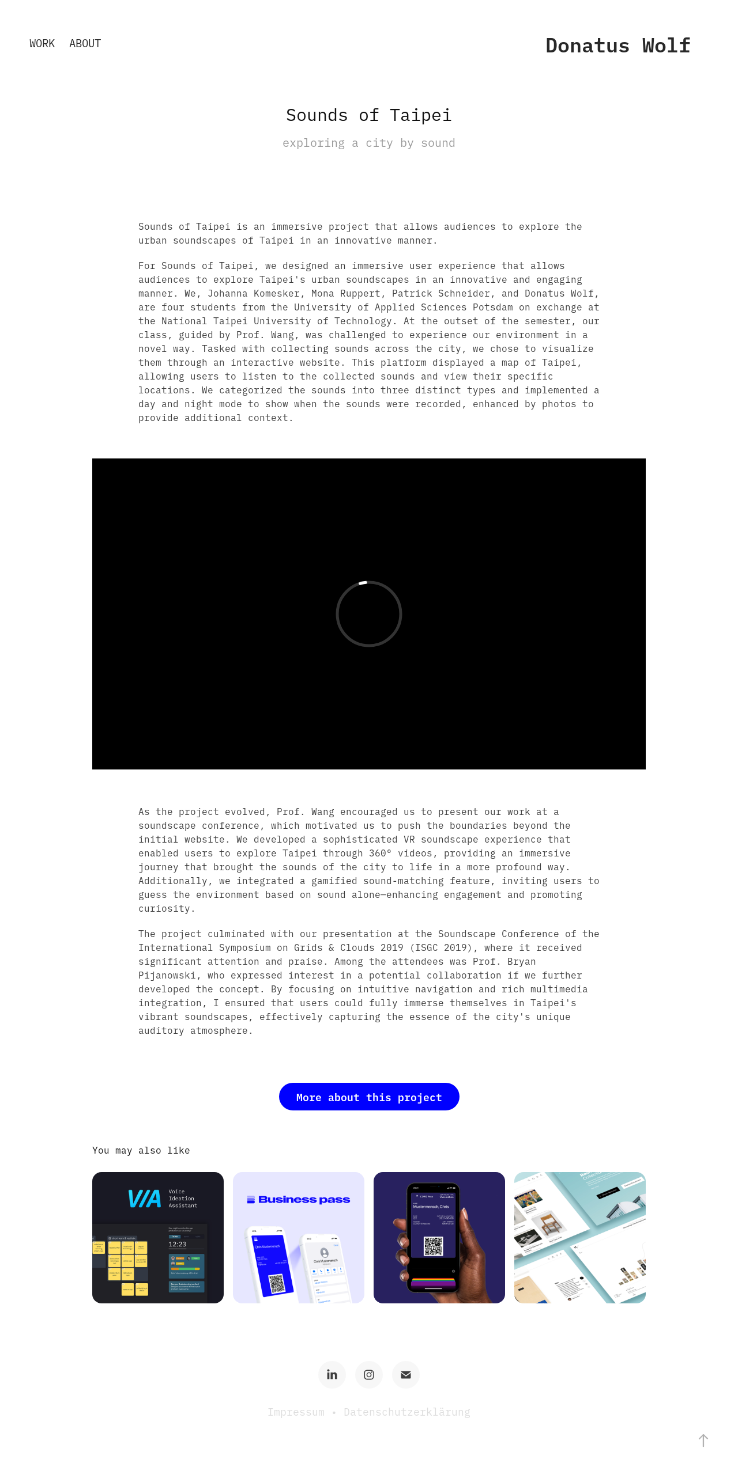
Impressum (299, 1411)
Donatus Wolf (618, 43)
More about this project (369, 1096)
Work (42, 42)
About (85, 42)
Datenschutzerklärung (407, 1411)
